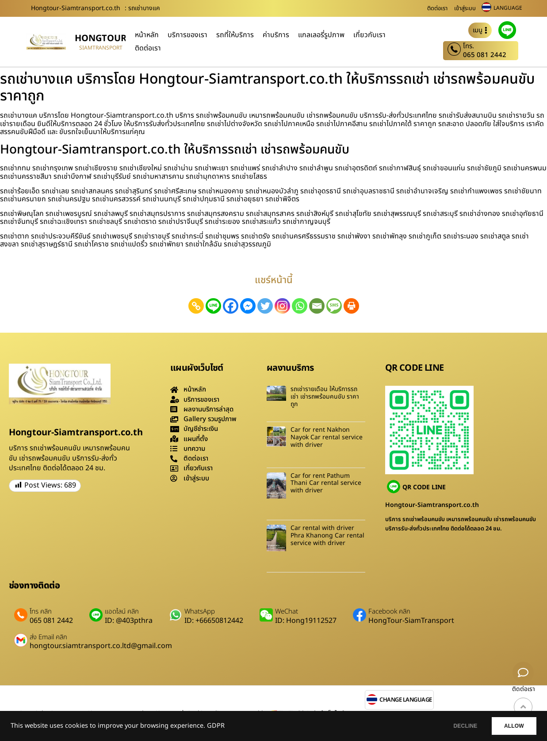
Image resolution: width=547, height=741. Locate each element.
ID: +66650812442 (213, 620)
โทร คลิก (41, 612)
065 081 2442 (484, 55)
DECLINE (456, 726)
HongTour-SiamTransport (411, 620)
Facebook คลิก (389, 612)
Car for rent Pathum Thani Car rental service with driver (326, 483)
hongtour (100, 38)
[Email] (317, 306)
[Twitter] (265, 306)
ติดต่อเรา (437, 8)
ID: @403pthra (129, 620)
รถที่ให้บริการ (235, 35)
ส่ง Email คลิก (48, 637)
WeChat (286, 612)
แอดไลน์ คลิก (122, 612)
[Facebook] (230, 306)
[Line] (213, 306)
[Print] (351, 306)
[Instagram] (282, 306)
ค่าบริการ (276, 35)
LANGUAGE (507, 8)
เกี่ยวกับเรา (369, 35)
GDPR (216, 726)
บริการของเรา (187, 35)
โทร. (468, 46)
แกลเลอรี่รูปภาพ (321, 35)
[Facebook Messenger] (248, 306)
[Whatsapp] (299, 306)
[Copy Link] (196, 306)
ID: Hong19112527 (306, 620)
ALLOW (511, 726)
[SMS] (334, 306)
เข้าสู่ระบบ (465, 8)
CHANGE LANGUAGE (405, 700)
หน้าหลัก (147, 35)
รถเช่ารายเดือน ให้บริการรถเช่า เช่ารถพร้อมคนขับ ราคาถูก (325, 396)
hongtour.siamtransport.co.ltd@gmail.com (101, 645)
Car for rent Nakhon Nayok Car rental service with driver (327, 437)
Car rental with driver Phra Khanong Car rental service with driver (327, 535)
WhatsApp (199, 612)
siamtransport (100, 47)
